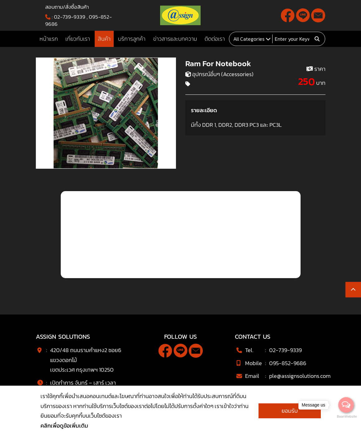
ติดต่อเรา (215, 38)
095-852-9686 (287, 363)
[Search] (292, 39)
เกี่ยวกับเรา (77, 38)
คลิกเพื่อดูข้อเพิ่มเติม (64, 425)
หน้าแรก (49, 38)
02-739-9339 (69, 17)
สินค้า (104, 38)
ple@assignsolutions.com (299, 376)
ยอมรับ (290, 410)
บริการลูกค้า (131, 38)
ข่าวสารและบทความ (175, 38)
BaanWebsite (346, 416)
